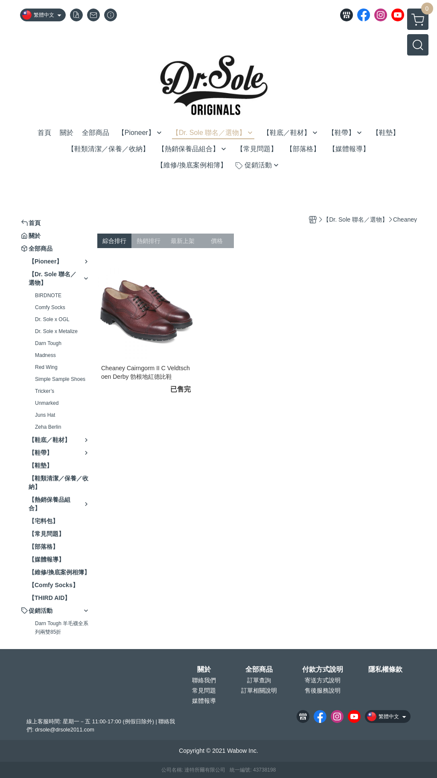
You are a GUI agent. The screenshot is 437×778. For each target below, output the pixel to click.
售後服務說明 (323, 690)
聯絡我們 (204, 680)
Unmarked (46, 403)
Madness (45, 355)
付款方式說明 (322, 669)
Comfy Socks (50, 307)
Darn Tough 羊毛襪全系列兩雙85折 (61, 627)
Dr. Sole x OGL (52, 319)
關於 (204, 669)
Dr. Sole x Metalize (56, 331)
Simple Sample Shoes (60, 379)
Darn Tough (48, 343)
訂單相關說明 (259, 690)
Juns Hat (45, 415)
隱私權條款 (385, 669)
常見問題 (204, 690)
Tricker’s (44, 391)
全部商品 (259, 669)
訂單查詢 (259, 680)
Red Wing (46, 367)
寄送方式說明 (323, 680)
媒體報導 (204, 701)
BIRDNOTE (48, 295)
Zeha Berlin (48, 427)
